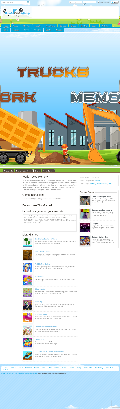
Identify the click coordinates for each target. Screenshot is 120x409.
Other (50, 368)
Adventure (26, 26)
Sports (48, 30)
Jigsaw (94, 26)
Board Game (50, 26)
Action (15, 26)
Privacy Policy (88, 368)
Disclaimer (21, 373)
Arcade (37, 26)
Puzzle (104, 184)
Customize (28, 368)
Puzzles (16, 30)
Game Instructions (24, 171)
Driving (73, 26)
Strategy (59, 30)
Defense (63, 26)
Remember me (104, 2)
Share (37, 171)
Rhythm (26, 30)
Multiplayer (106, 26)
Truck (110, 184)
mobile (99, 184)
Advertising (28, 373)
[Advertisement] (74, 12)
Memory (93, 184)
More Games (48, 171)
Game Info (8, 171)
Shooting (37, 30)
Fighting (84, 26)
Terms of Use (109, 368)
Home (6, 26)
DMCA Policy (99, 368)
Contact (6, 369)
